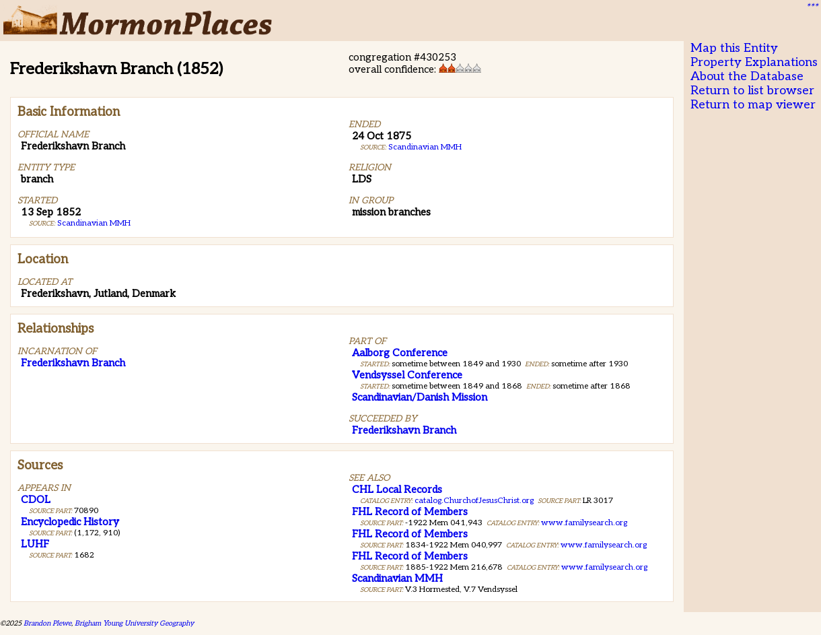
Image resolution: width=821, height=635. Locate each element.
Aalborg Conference (400, 353)
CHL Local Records (397, 489)
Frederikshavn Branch (73, 363)
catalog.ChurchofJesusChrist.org (474, 501)
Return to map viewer (753, 105)
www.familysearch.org (584, 523)
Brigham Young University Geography (134, 623)
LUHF (35, 544)
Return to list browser (752, 90)
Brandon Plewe (47, 623)
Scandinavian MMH (94, 223)
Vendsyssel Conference (407, 375)
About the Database (747, 76)
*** (812, 7)
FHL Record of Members (410, 512)
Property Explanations (754, 62)
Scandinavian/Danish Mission (419, 397)
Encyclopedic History (70, 522)
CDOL (35, 500)
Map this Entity (734, 48)
